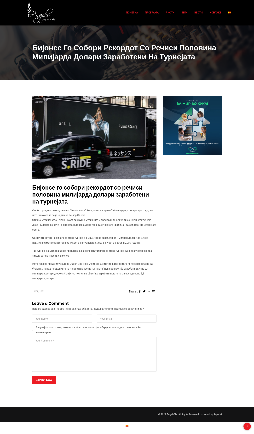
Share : (133, 291)
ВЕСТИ (198, 12)
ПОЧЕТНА (132, 12)
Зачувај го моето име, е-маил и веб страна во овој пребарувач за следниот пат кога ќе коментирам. (88, 330)
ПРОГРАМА (152, 12)
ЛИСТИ (170, 12)
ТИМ (184, 12)
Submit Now (44, 380)
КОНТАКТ (215, 12)
